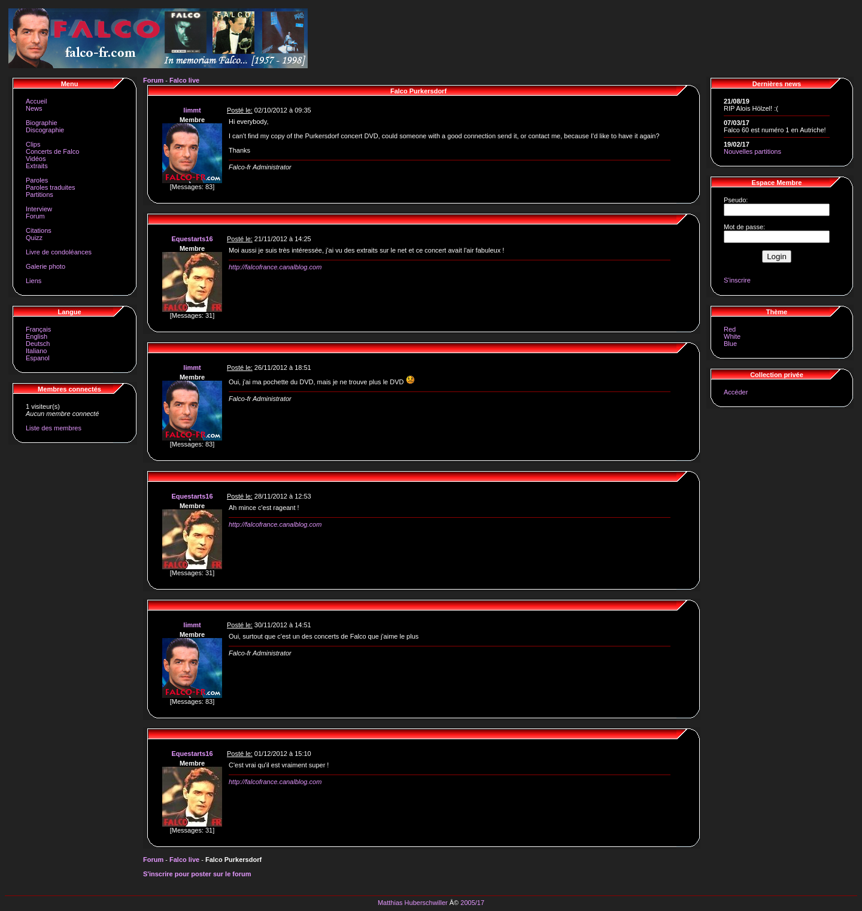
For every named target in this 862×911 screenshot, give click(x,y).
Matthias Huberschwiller (413, 902)
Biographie (41, 122)
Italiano (36, 350)
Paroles (37, 180)
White (732, 336)
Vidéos (35, 158)
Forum (35, 216)
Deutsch (38, 343)
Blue (730, 343)
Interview (39, 208)
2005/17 (472, 902)
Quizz (34, 237)
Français (38, 329)
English (36, 336)
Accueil (36, 101)
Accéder (736, 392)
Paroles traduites (50, 187)
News (34, 108)
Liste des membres (53, 428)
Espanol (38, 358)
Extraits (37, 165)
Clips (33, 144)
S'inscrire (737, 280)
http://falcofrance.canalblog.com (275, 267)
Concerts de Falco (52, 151)
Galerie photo (45, 266)
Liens (33, 280)
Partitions (39, 194)
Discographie (45, 129)
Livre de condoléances (59, 252)
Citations (38, 230)
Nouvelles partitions (752, 151)
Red (730, 329)
